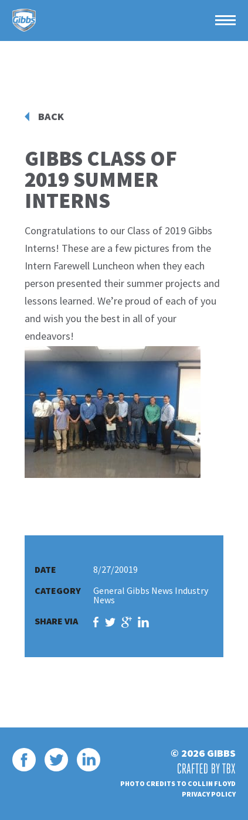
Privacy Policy (209, 794)
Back (51, 116)
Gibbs (24, 20)
